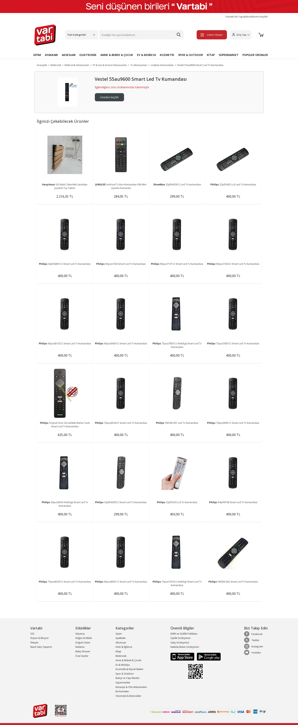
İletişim (34, 642)
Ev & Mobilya (123, 664)
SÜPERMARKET (229, 55)
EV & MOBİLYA (146, 55)
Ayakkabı (121, 638)
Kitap (118, 651)
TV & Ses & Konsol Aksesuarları (110, 65)
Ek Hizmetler (122, 691)
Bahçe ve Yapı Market (127, 678)
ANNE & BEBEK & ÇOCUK (116, 55)
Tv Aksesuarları (138, 65)
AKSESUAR (69, 55)
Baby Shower (82, 651)
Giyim (119, 633)
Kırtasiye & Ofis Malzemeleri (131, 687)
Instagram (253, 646)
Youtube (252, 652)
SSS (32, 633)
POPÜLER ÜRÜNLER (255, 55)
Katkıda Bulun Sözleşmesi (184, 647)
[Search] (141, 34)
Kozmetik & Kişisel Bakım (129, 669)
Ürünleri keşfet (109, 97)
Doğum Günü (82, 642)
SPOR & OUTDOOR (190, 55)
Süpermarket (123, 682)
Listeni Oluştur (212, 34)
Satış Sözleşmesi (179, 642)
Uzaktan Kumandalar (162, 65)
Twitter (251, 640)
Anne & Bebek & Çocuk (128, 660)
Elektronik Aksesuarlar (77, 65)
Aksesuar (121, 642)
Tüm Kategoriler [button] (76, 34)
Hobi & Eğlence (124, 647)
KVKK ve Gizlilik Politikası (183, 633)
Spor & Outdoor (125, 673)
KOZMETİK (167, 55)
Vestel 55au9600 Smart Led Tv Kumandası (200, 65)
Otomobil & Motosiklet (128, 696)
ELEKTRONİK (88, 55)
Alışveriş (80, 633)
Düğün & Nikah (83, 638)
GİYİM (37, 55)
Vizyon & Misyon (39, 638)
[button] (240, 34)
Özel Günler (82, 656)
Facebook (253, 634)
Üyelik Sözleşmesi (180, 638)
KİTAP (211, 55)
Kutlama (79, 647)
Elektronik (55, 65)
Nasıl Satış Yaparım (41, 647)
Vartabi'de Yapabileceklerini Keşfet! (246, 16)
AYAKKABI (51, 55)
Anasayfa (42, 65)
